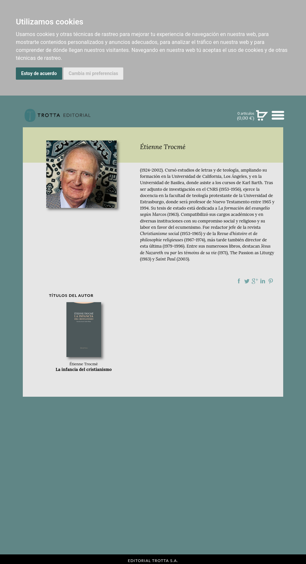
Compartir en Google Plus (255, 281)
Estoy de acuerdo (39, 73)
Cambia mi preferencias (93, 73)
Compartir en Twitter (247, 281)
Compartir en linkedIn (263, 281)
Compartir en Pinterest (271, 281)
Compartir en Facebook (239, 281)
